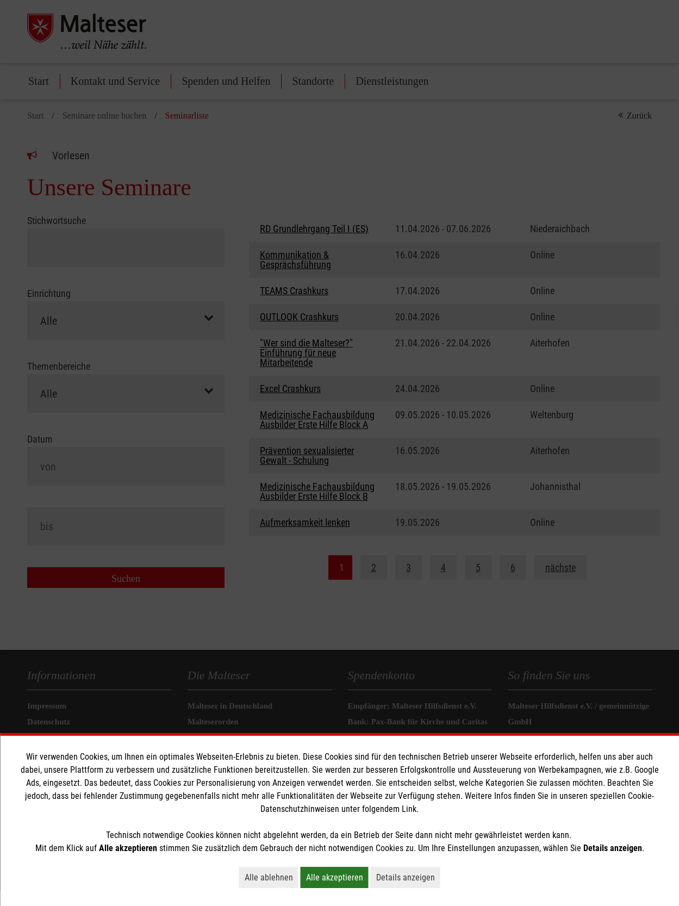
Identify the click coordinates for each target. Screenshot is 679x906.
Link (409, 809)
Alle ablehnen (271, 877)
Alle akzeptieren (337, 877)
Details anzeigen (408, 877)
